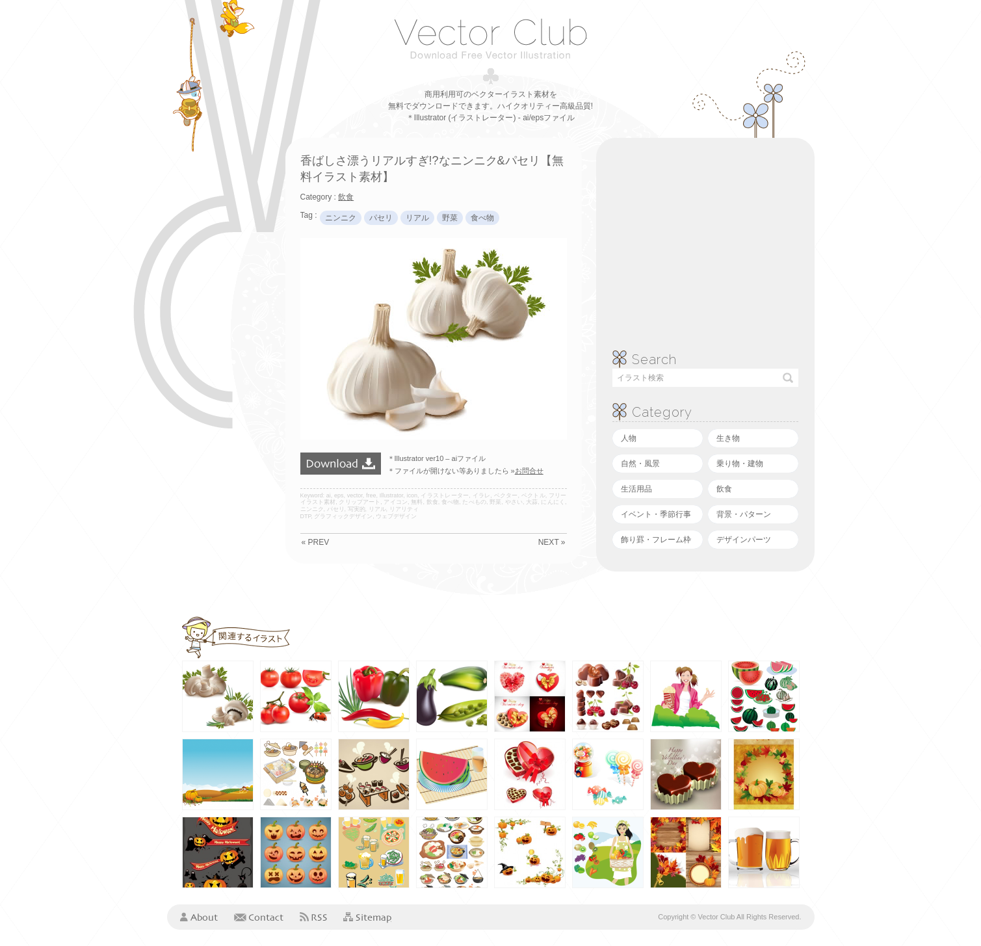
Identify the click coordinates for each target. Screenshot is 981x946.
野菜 (450, 217)
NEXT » (552, 542)
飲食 (724, 488)
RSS (313, 916)
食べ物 (482, 217)
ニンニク (340, 217)
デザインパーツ (743, 539)
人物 (628, 438)
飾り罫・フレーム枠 (656, 539)
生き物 (728, 438)
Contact (258, 916)
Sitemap (367, 917)
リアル (417, 217)
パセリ (381, 217)
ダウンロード (340, 464)
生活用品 (636, 488)
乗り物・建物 (739, 463)
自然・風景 (640, 463)
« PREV (316, 542)
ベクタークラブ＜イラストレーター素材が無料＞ (490, 38)
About (199, 916)
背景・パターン (743, 514)
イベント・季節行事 (656, 514)
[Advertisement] (219, 333)
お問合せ (529, 471)
